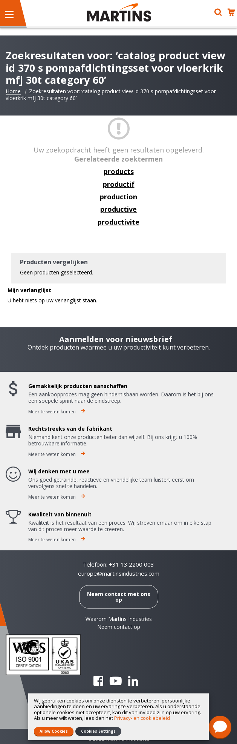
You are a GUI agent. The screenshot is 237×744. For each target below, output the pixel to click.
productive (118, 209)
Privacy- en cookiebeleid (142, 718)
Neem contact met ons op (118, 596)
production (118, 196)
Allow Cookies (54, 731)
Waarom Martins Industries (119, 618)
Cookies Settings (98, 731)
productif (119, 184)
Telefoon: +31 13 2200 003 (118, 564)
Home (13, 91)
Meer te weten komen (56, 411)
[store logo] (119, 12)
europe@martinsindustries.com (118, 573)
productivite (118, 221)
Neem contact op (118, 626)
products (119, 171)
